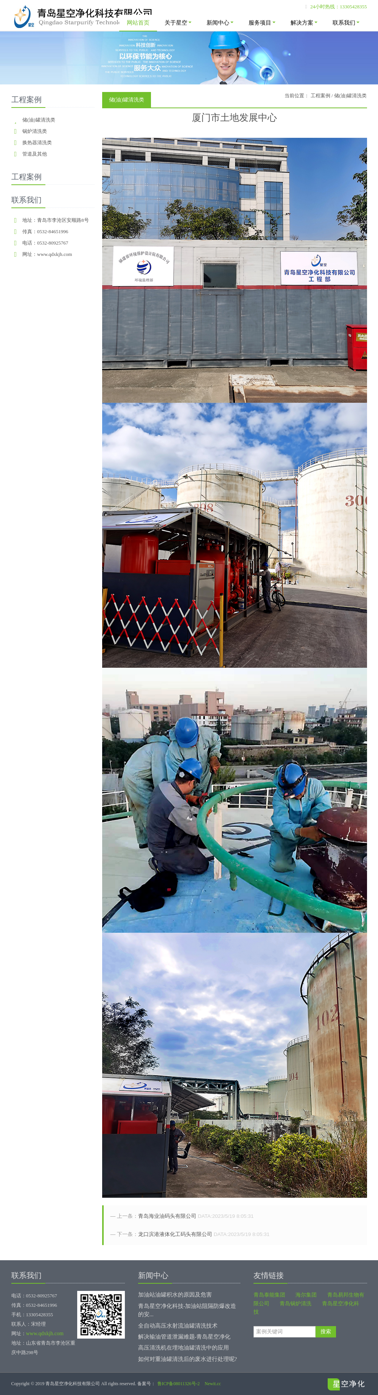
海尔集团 (306, 1295)
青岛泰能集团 (269, 1295)
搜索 (325, 1331)
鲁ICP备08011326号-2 (178, 1383)
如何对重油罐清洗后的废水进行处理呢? (187, 1359)
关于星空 (178, 22)
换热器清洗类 (37, 142)
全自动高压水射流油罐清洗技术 (178, 1326)
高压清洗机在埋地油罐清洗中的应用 (183, 1348)
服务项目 (262, 22)
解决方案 (304, 22)
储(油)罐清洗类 (38, 120)
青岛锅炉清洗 (295, 1303)
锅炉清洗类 (34, 131)
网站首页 (138, 22)
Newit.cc (213, 1383)
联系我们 (346, 22)
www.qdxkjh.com (45, 1333)
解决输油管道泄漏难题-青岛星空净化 (184, 1337)
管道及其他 (34, 154)
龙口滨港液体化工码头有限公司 (175, 1234)
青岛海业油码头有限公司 (167, 1216)
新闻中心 (220, 22)
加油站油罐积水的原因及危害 (175, 1295)
